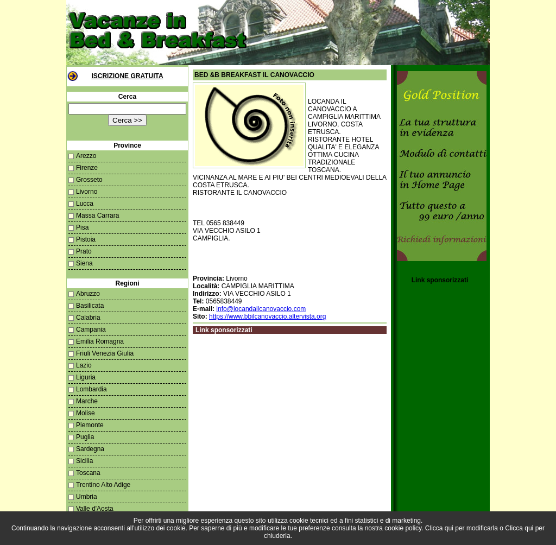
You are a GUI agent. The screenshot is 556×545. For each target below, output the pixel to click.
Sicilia (84, 461)
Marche (87, 401)
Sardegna (90, 449)
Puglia (85, 437)
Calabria (88, 317)
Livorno (86, 191)
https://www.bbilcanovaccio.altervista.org (267, 316)
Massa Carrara (97, 215)
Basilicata (90, 305)
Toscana (88, 473)
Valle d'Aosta (94, 508)
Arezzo (86, 156)
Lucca (84, 203)
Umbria (86, 496)
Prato (84, 251)
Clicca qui (439, 528)
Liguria (86, 377)
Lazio (84, 365)
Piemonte (90, 425)
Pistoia (86, 239)
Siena (84, 263)
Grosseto (89, 179)
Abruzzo (88, 293)
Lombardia (91, 389)
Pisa (82, 227)
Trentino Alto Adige (103, 485)
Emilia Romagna (100, 341)
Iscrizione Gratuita (127, 76)
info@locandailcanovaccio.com (261, 309)
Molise (85, 413)
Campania (91, 329)
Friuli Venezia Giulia (105, 353)
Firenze (87, 168)
